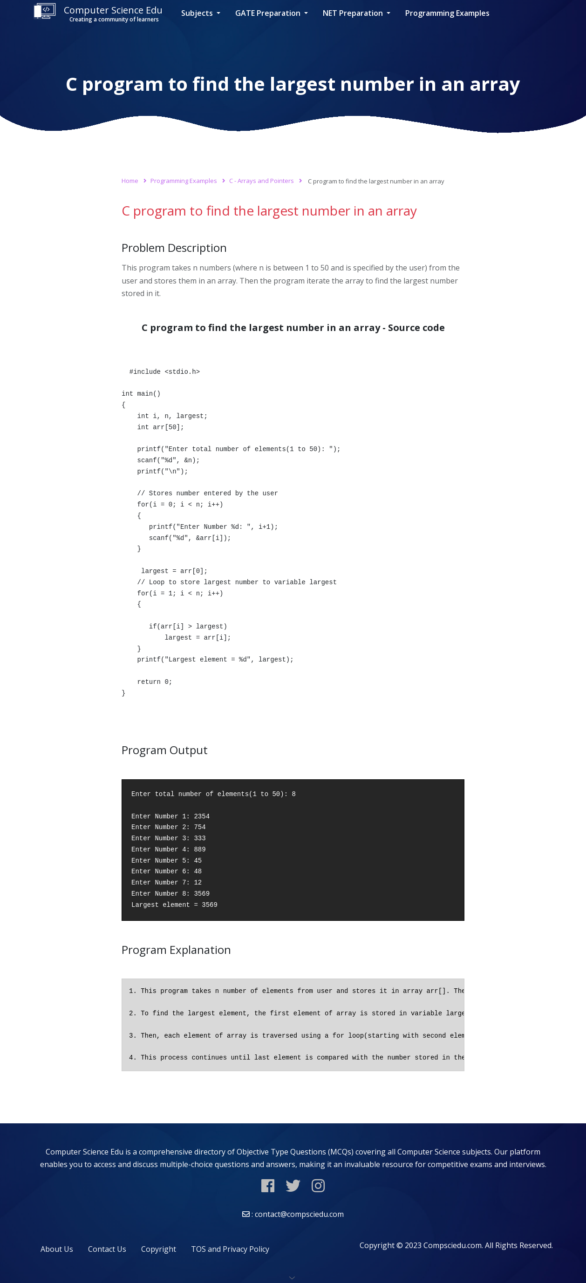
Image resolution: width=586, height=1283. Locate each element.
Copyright (158, 1249)
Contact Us (107, 1249)
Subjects (198, 13)
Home (130, 180)
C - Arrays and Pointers (261, 180)
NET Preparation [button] (354, 13)
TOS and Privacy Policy (230, 1249)
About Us (57, 1249)
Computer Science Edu (98, 13)
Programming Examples (447, 13)
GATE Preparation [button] (268, 13)
